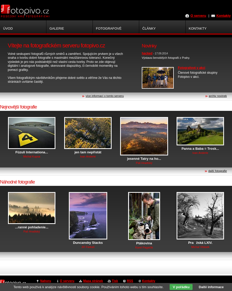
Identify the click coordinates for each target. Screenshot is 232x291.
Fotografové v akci (191, 68)
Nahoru (45, 281)
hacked (147, 53)
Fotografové (108, 28)
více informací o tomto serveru (105, 95)
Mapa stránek (93, 281)
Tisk (115, 281)
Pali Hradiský (144, 162)
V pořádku (181, 287)
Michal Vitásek (200, 246)
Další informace (211, 287)
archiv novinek (218, 95)
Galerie (56, 28)
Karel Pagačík (144, 247)
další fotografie (217, 170)
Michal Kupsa (31, 156)
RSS (130, 281)
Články (149, 28)
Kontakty (223, 16)
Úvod (8, 28)
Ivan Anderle (88, 156)
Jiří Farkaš (87, 246)
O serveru (198, 16)
